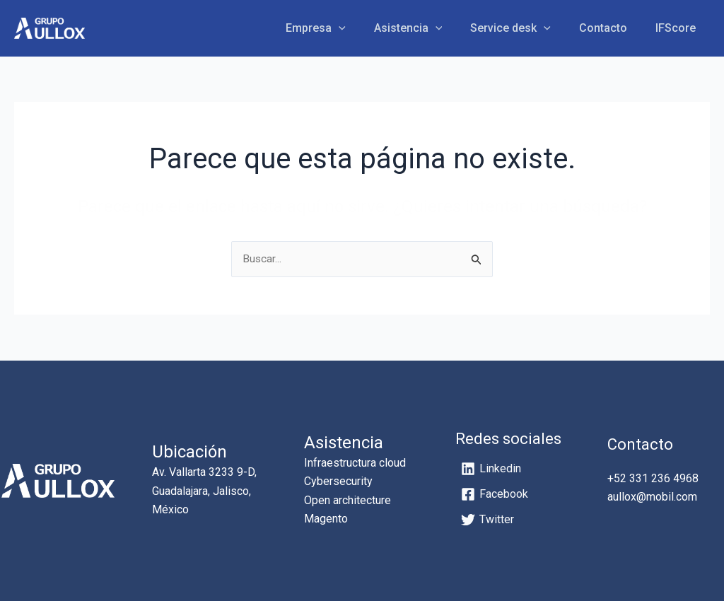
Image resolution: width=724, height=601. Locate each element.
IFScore (678, 28)
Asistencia (428, 28)
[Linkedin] (491, 469)
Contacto (612, 28)
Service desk (524, 28)
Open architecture (347, 500)
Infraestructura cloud (355, 462)
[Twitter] (487, 520)
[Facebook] (494, 495)
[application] (364, 28)
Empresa (341, 28)
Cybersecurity (338, 482)
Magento (326, 519)
